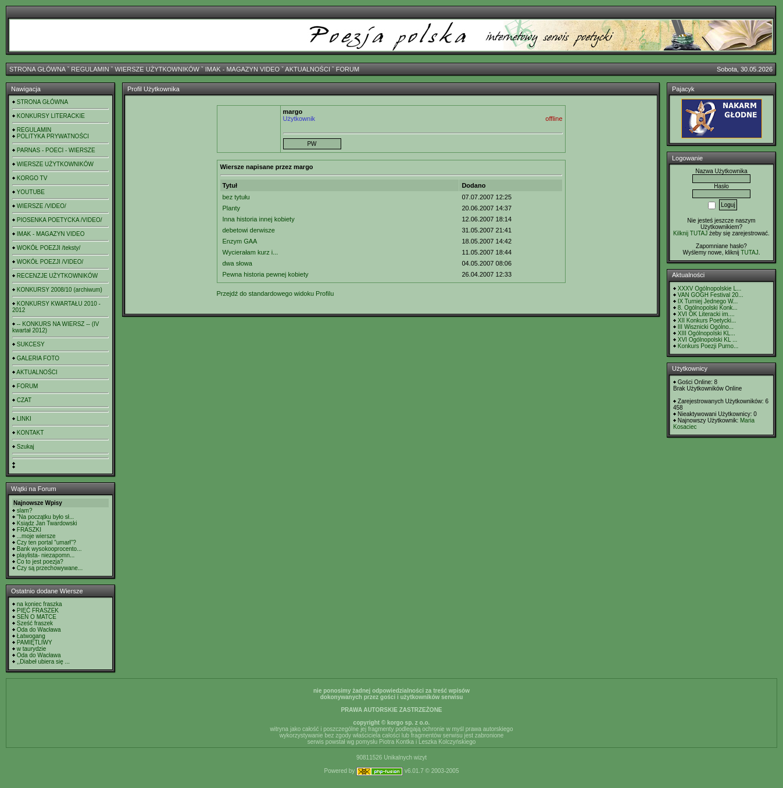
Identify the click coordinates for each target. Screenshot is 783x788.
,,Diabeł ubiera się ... (43, 661)
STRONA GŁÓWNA (37, 69)
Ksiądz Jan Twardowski (47, 523)
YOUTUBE (31, 192)
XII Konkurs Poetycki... (707, 320)
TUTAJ (749, 252)
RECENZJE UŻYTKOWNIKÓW (57, 276)
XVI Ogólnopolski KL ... (707, 339)
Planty (232, 208)
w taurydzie (32, 649)
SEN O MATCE (36, 617)
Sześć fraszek (35, 623)
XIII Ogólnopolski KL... (706, 333)
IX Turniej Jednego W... (708, 301)
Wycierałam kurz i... (250, 252)
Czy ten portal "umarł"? (46, 542)
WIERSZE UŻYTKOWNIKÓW (157, 69)
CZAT (24, 400)
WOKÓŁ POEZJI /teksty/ (48, 248)
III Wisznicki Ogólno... (706, 327)
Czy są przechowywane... (50, 568)
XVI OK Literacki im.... (706, 314)
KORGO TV (32, 178)
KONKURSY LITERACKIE (51, 116)
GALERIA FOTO (38, 358)
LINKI (24, 419)
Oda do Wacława (39, 629)
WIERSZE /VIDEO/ (41, 206)
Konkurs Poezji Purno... (708, 346)
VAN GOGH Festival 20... (710, 295)
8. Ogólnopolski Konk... (708, 308)
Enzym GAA (240, 241)
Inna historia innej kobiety (259, 219)
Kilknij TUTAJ (690, 233)
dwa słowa (237, 263)
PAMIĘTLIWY (34, 642)
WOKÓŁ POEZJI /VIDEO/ (50, 262)
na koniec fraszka (39, 604)
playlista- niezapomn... (46, 555)
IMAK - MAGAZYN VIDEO (242, 69)
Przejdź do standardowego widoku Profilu (275, 293)
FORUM (347, 69)
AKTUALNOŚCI (307, 69)
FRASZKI (29, 529)
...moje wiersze (36, 536)
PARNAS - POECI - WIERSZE (56, 150)
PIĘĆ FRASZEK (38, 610)
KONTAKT (30, 432)
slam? (25, 510)
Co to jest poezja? (40, 561)
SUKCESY (31, 344)
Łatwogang (31, 636)
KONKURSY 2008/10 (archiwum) (59, 289)
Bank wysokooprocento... (49, 549)
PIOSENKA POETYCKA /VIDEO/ (59, 220)
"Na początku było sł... (45, 517)
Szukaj (25, 446)
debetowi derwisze (249, 230)
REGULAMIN (90, 69)
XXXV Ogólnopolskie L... (710, 288)
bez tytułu (236, 197)
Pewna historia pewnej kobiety (266, 274)
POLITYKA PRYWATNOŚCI (53, 136)
